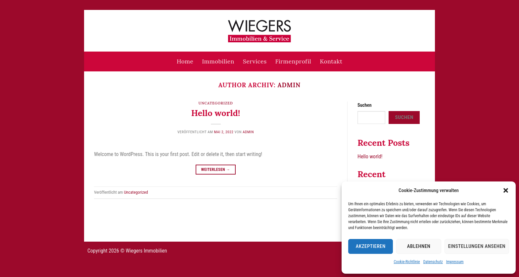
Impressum (455, 261)
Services (255, 61)
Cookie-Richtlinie (407, 261)
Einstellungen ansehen (476, 246)
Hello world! (215, 112)
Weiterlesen (215, 170)
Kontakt (331, 61)
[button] (505, 190)
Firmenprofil (293, 61)
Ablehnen (418, 246)
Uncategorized (215, 103)
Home (185, 61)
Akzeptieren (371, 246)
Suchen (364, 105)
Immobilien (218, 61)
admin (289, 85)
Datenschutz (433, 261)
